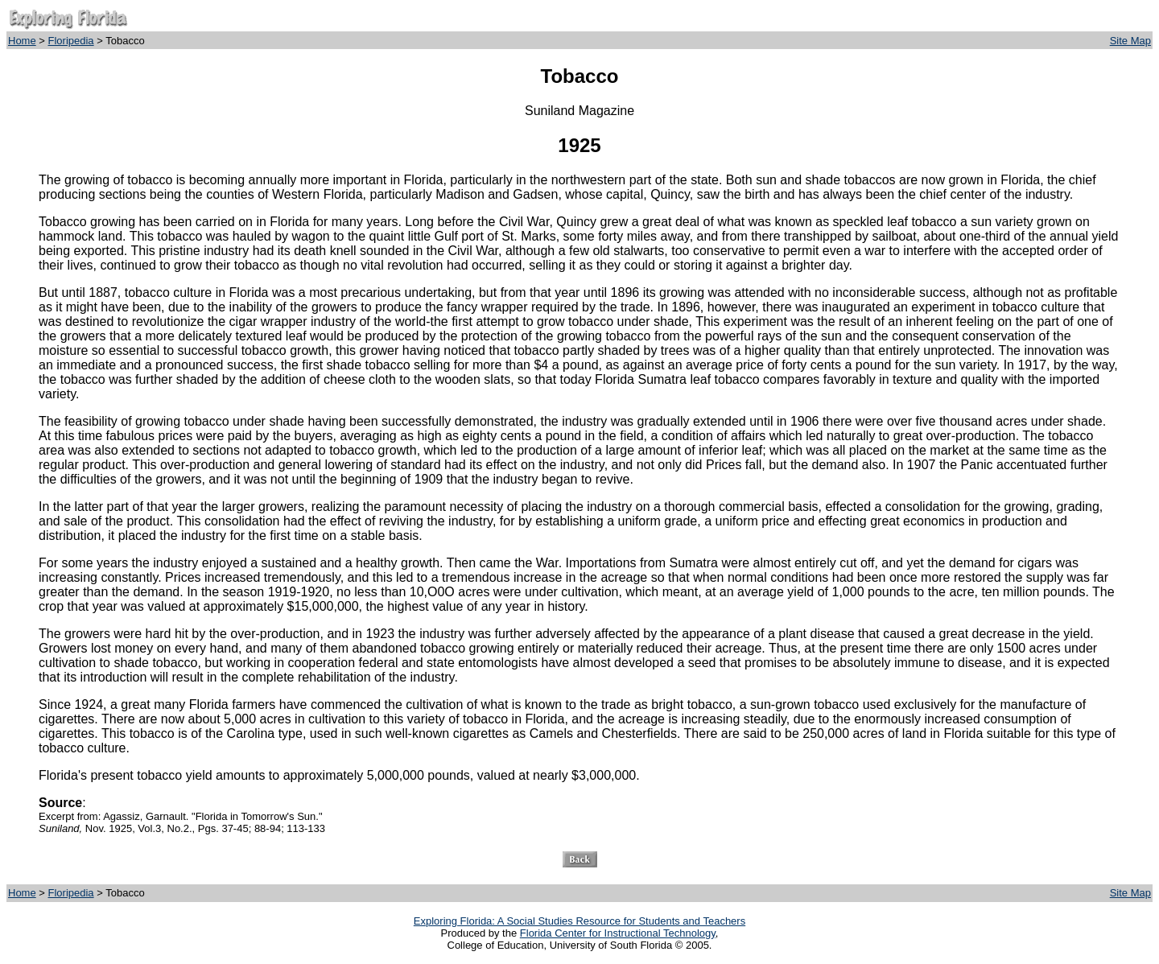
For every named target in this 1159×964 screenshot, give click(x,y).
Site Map (1130, 41)
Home (22, 41)
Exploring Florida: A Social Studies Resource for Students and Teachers (579, 921)
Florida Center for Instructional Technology (618, 933)
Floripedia (71, 41)
